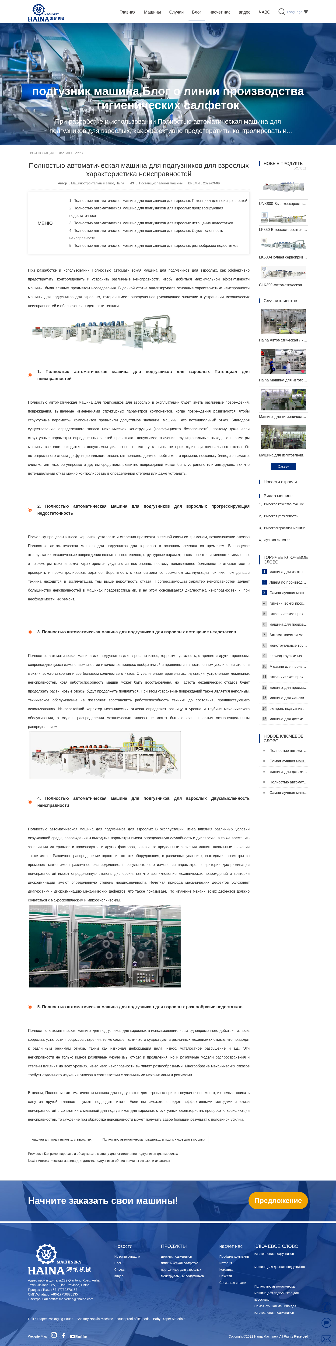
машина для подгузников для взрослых (61, 1139)
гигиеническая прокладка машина (285, 677)
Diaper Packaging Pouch (55, 1319)
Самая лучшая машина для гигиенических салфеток (285, 592)
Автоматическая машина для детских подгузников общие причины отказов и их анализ (104, 1161)
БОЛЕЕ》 (301, 168)
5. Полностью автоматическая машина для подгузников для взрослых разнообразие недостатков (153, 246)
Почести (225, 1276)
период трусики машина (285, 655)
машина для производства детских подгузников (285, 687)
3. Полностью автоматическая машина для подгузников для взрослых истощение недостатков (151, 223)
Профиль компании (234, 1256)
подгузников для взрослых (181, 1269)
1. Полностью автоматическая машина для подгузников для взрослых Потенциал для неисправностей (158, 201)
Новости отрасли (127, 1256)
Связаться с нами (232, 1283)
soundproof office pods (132, 1319)
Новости (123, 1246)
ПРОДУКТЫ (174, 1246)
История (225, 1263)
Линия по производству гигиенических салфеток (285, 582)
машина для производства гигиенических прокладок (285, 624)
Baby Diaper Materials (169, 1319)
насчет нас (231, 1246)
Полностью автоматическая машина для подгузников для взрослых (153, 1139)
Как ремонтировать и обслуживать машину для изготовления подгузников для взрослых (111, 1154)
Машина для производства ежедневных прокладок (285, 666)
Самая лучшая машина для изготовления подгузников (285, 761)
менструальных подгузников (182, 1276)
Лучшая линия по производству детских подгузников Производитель (280, 542)
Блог (77, 153)
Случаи (120, 1269)
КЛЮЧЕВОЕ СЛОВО (276, 1246)
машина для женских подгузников (285, 698)
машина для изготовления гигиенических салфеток (285, 571)
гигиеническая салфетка (179, 1263)
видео (118, 1276)
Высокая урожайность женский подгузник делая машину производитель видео (281, 518)
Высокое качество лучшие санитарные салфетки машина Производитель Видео (282, 506)
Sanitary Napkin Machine (95, 1319)
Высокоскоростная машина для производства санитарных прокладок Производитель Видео (282, 530)
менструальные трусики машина (285, 645)
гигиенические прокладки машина (285, 613)
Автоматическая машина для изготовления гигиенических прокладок (285, 634)
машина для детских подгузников (285, 719)
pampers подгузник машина (285, 708)
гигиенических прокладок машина (285, 603)
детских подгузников (176, 1256)
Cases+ (283, 466)
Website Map (37, 1336)
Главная (63, 153)
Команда (226, 1269)
